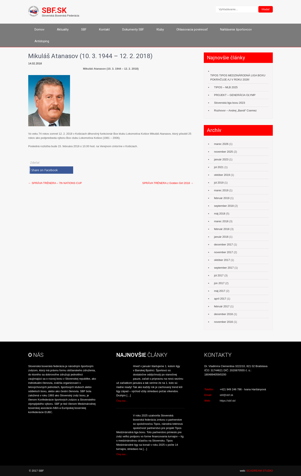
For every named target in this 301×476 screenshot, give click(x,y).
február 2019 (222, 198)
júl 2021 (219, 167)
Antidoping (41, 41)
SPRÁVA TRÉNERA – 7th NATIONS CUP (55, 183)
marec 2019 (221, 190)
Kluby (160, 29)
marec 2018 (221, 221)
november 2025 (223, 151)
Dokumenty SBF (133, 29)
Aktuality (63, 29)
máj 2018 (219, 213)
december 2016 (223, 314)
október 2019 (222, 174)
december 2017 (223, 244)
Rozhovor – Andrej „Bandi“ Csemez (235, 110)
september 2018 (224, 205)
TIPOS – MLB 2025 (226, 87)
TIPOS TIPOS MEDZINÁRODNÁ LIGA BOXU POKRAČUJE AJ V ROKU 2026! (237, 77)
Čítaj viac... (122, 400)
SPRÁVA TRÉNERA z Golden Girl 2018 (167, 183)
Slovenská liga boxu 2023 (229, 102)
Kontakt (104, 29)
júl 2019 (219, 182)
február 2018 (222, 229)
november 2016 (223, 321)
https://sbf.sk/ (228, 400)
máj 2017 (219, 290)
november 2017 (223, 252)
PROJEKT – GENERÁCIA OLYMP (234, 95)
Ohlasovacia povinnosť (192, 29)
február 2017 (222, 306)
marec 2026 (221, 143)
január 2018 (221, 236)
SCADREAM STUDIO (259, 470)
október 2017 (222, 260)
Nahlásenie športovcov (236, 29)
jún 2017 (219, 283)
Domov (39, 29)
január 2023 (221, 159)
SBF (84, 29)
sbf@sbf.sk (226, 395)
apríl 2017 (220, 298)
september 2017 (224, 267)
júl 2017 (219, 275)
